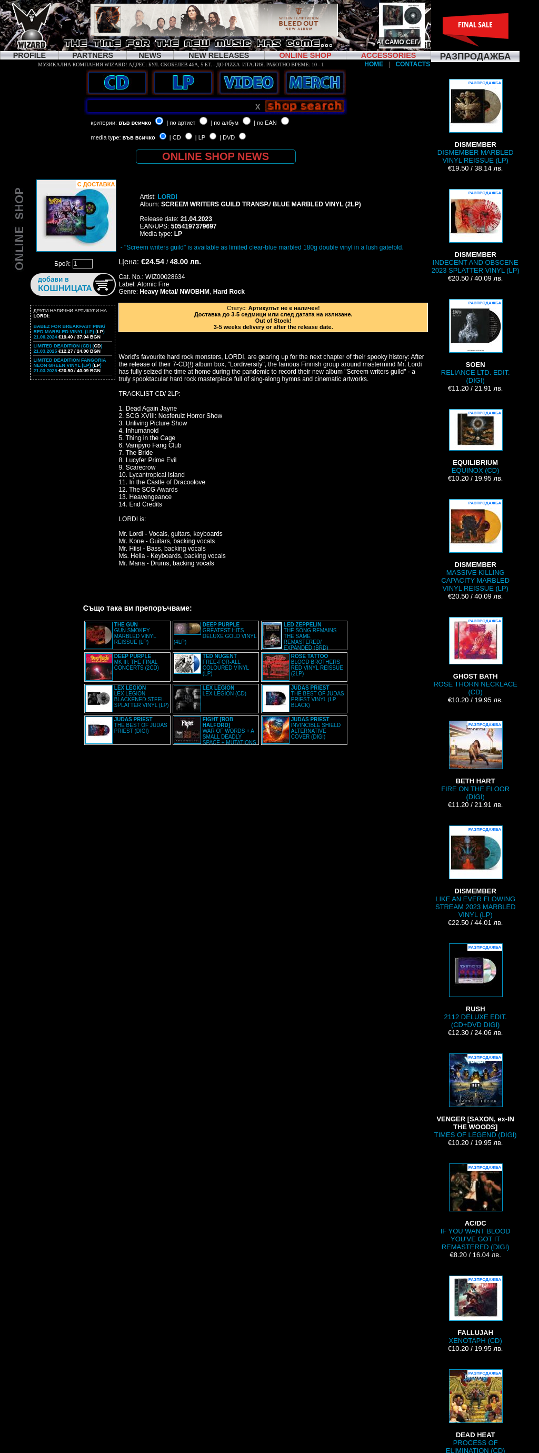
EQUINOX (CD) (475, 441)
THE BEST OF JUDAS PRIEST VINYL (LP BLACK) (317, 696)
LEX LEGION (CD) (224, 690)
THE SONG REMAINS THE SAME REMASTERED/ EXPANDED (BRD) (310, 636)
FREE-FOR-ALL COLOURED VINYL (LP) (226, 664)
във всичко (134, 123)
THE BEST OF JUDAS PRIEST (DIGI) (140, 725)
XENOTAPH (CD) (475, 1310)
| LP (200, 137)
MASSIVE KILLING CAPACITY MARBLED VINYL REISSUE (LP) (475, 545)
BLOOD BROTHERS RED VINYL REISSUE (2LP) (317, 664)
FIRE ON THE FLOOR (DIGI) (475, 761)
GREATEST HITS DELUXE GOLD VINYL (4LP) (215, 633)
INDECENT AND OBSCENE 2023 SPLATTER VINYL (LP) (476, 231)
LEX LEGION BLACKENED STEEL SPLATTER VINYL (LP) (141, 696)
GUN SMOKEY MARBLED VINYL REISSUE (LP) (135, 633)
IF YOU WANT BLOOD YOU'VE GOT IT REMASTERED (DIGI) (476, 1207)
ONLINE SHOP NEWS (215, 156)
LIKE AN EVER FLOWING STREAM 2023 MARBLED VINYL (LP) (475, 872)
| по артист (181, 123)
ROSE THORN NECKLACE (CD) (475, 656)
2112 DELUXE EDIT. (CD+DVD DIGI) (475, 986)
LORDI (167, 197)
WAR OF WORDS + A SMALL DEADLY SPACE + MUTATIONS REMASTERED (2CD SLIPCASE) (215, 733)
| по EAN (265, 123)
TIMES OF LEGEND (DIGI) (475, 1096)
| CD (175, 137)
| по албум (224, 123)
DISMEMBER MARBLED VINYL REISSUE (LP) (475, 121)
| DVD (227, 137)
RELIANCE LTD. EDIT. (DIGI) (475, 341)
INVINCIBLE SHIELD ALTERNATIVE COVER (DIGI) (316, 728)
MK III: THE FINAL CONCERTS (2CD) (136, 662)
